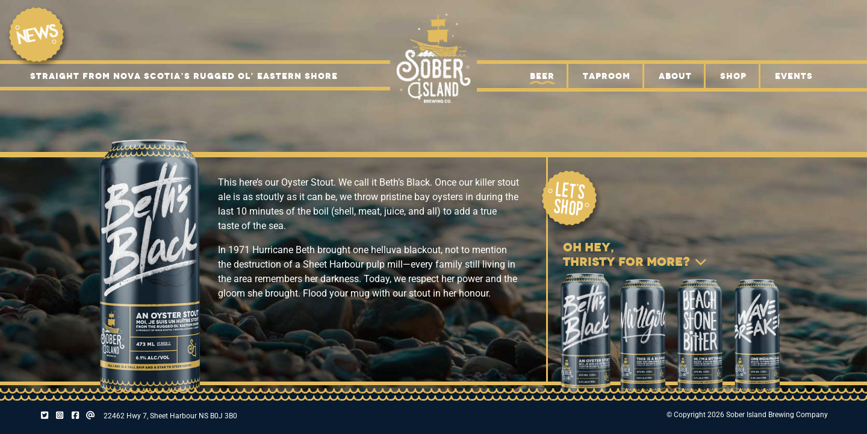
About (675, 76)
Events (794, 76)
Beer (542, 76)
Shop (733, 76)
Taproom (606, 76)
